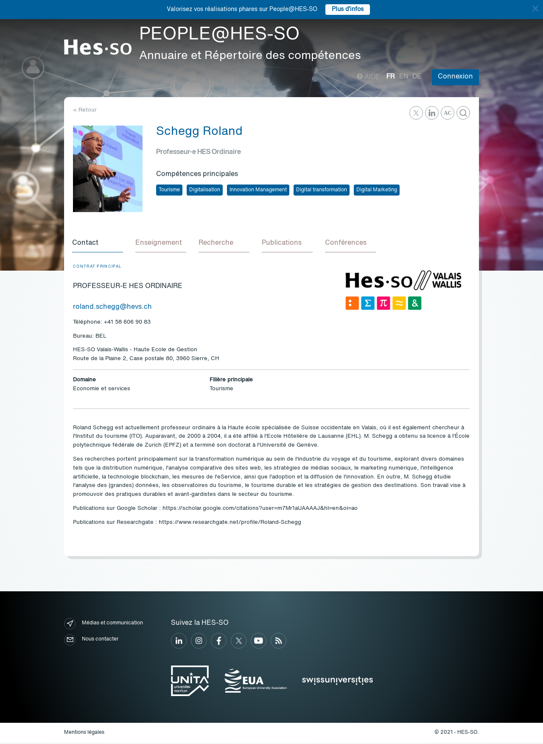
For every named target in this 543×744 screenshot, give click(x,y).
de (416, 76)
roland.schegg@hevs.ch (112, 308)
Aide (368, 77)
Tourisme (169, 190)
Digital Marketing (376, 190)
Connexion (455, 76)
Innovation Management (258, 190)
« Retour (85, 110)
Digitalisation (204, 190)
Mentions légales (84, 733)
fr (390, 76)
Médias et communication (103, 625)
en (403, 76)
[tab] (98, 244)
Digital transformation (321, 190)
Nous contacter (91, 641)
